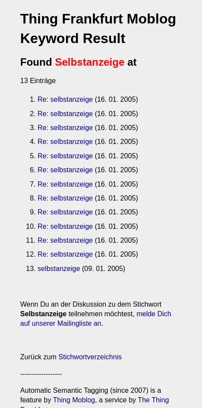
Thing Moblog (74, 400)
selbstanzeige (59, 268)
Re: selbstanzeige (65, 99)
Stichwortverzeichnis (90, 357)
